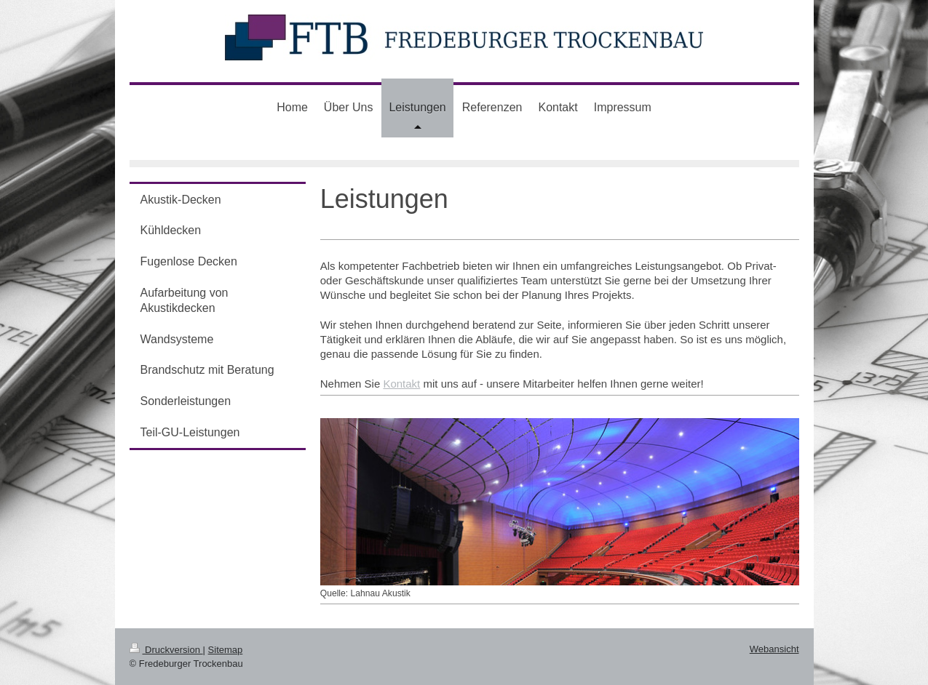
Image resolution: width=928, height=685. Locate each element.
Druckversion (166, 649)
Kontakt (401, 383)
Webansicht (774, 649)
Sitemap (225, 649)
